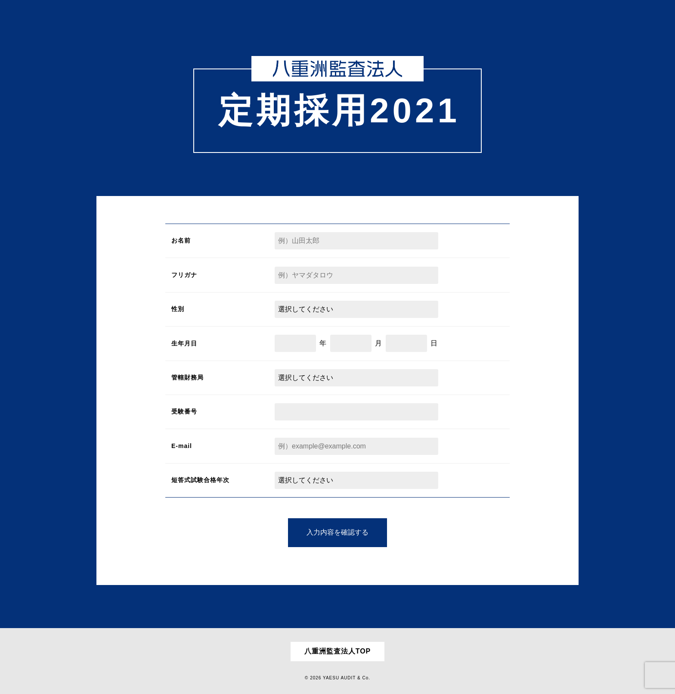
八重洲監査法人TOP (337, 651)
